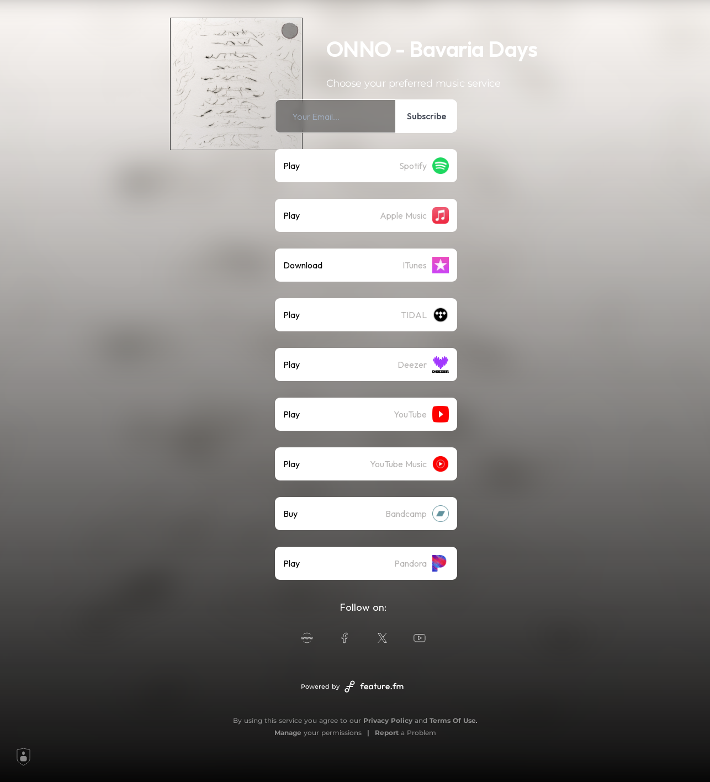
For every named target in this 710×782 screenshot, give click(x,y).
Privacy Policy (387, 720)
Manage (287, 732)
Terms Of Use (453, 720)
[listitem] (366, 116)
